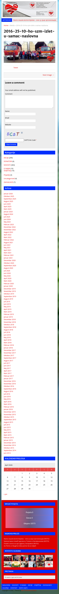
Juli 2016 (7, 394)
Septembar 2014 (10, 450)
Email (7, 118)
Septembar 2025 (10, 199)
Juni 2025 (7, 204)
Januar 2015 (8, 440)
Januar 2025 (8, 212)
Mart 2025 (7, 209)
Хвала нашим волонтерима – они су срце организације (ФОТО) (26, 539)
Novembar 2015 (10, 414)
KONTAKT (14, 588)
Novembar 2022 (10, 230)
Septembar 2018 (10, 327)
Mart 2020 (7, 281)
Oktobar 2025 (9, 196)
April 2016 (7, 402)
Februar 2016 (9, 407)
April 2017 (7, 371)
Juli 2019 (7, 301)
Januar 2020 (8, 286)
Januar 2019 (8, 317)
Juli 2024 (7, 217)
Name (7, 111)
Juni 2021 (7, 245)
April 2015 (7, 432)
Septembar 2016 (10, 389)
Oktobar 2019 (9, 294)
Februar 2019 (9, 314)
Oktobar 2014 (9, 448)
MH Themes (25, 590)
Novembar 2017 (10, 353)
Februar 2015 (9, 437)
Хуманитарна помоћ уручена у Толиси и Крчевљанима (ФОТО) (26, 541)
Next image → (48, 75)
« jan (5, 494)
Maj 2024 (7, 222)
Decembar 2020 (10, 260)
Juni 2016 (7, 396)
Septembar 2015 (10, 419)
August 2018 (8, 330)
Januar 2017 (8, 378)
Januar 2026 (8, 194)
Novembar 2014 (10, 445)
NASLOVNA (6, 585)
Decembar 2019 (10, 289)
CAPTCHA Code (30, 140)
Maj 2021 (7, 247)
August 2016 (8, 391)
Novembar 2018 (10, 322)
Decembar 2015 (10, 412)
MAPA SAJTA (23, 588)
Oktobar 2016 (9, 386)
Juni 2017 (7, 366)
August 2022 (8, 232)
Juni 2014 (7, 453)
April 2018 (7, 340)
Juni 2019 (7, 304)
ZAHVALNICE (8, 182)
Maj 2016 (7, 399)
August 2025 (8, 201)
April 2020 (7, 278)
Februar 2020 (9, 283)
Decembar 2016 (10, 381)
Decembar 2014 (10, 443)
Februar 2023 (9, 224)
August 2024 (8, 214)
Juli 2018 (7, 332)
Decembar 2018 (10, 319)
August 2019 (8, 299)
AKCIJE (6, 158)
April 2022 (7, 235)
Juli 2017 (7, 363)
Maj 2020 (7, 276)
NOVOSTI (7, 165)
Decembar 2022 (10, 227)
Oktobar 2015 (9, 417)
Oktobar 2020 (9, 263)
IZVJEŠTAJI (7, 170)
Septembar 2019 (10, 296)
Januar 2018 (8, 348)
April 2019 (7, 309)
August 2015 (8, 422)
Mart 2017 (7, 373)
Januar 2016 (8, 409)
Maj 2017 (7, 368)
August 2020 (8, 268)
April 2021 (7, 250)
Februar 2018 (9, 345)
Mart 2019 (7, 312)
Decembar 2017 (10, 350)
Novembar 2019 (10, 291)
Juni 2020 (7, 273)
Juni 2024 (7, 219)
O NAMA (7, 168)
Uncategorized (9, 178)
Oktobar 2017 (9, 355)
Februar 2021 (9, 255)
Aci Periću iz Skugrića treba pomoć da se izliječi (20, 546)
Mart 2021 (7, 253)
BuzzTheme (32, 590)
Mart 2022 (7, 237)
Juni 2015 (7, 427)
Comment (8, 94)
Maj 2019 (7, 306)
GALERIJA (5, 588)
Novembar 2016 (10, 384)
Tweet (15, 68)
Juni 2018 (7, 335)
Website (8, 125)
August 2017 (8, 360)
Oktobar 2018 (9, 324)
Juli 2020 (7, 271)
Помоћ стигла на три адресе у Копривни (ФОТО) (21, 544)
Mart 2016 (7, 404)
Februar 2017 (9, 376)
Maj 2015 (7, 430)
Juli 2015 (7, 425)
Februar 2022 (9, 240)
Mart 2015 (7, 435)
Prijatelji (7, 175)
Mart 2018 (7, 342)
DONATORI (8, 161)
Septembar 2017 (10, 358)
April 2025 (7, 206)
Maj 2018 (7, 337)
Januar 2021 (8, 258)
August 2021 (8, 242)
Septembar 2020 (10, 265)
